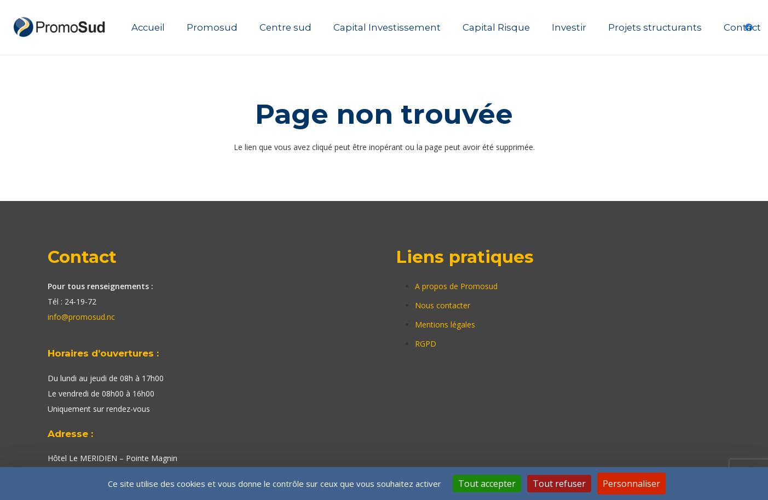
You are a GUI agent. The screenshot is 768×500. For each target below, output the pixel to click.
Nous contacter (442, 305)
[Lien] (60, 27)
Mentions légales (445, 324)
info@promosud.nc (81, 317)
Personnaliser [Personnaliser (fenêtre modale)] (631, 484)
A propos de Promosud (456, 286)
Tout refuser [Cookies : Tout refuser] (559, 484)
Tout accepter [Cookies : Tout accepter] (487, 484)
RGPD (425, 343)
